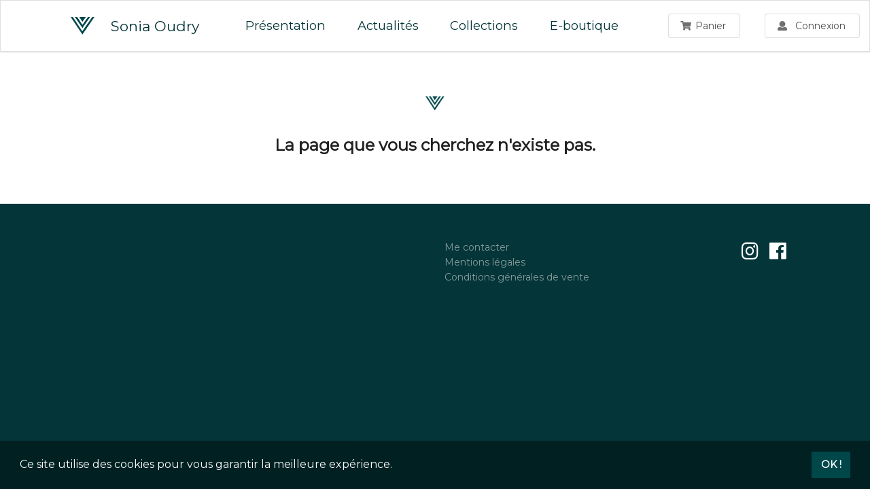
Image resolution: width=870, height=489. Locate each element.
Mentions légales (485, 262)
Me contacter (477, 247)
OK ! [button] (831, 464)
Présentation (285, 25)
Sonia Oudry (135, 26)
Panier (703, 26)
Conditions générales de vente (517, 277)
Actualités (388, 25)
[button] (397, 466)
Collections (484, 25)
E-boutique (584, 25)
